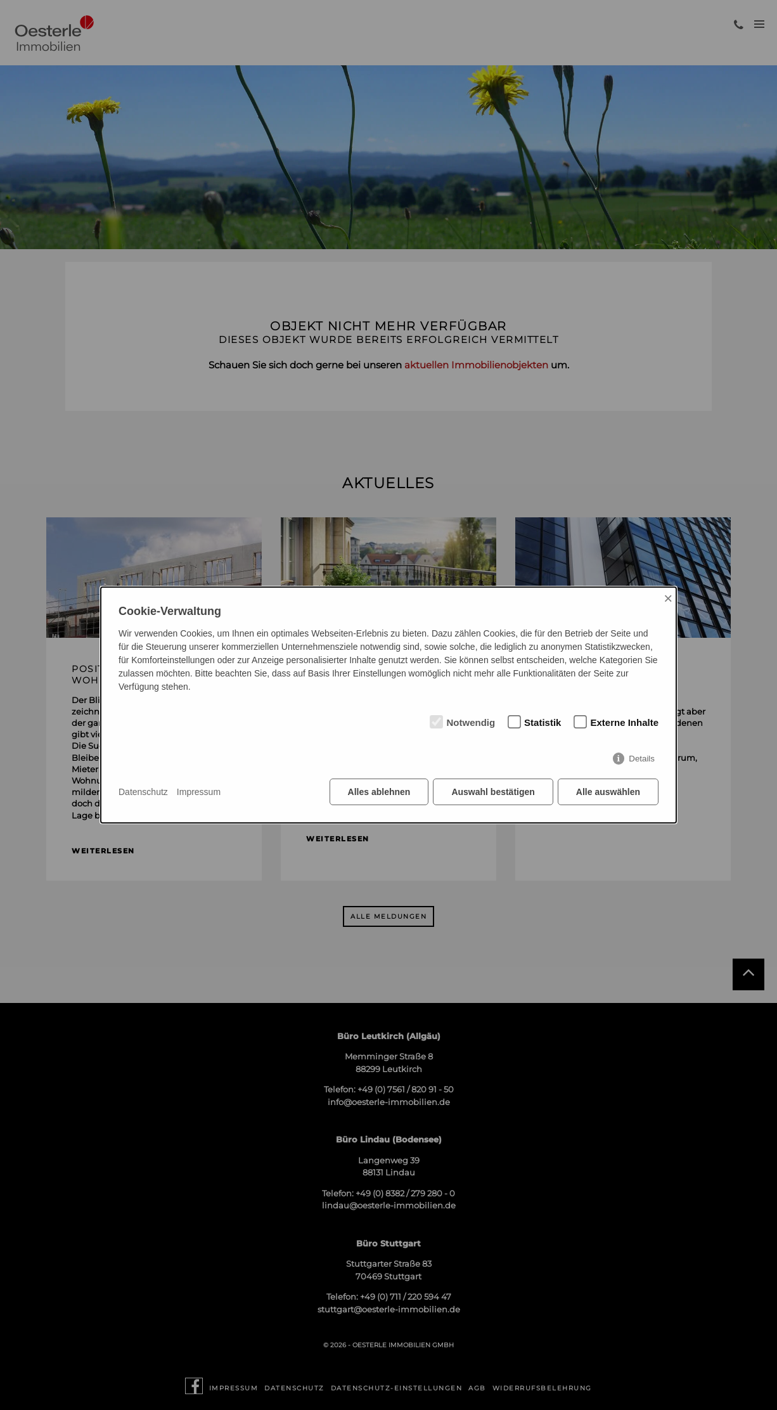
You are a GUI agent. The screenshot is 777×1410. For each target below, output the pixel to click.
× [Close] (668, 598)
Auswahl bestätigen (492, 792)
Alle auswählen (608, 792)
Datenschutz (143, 792)
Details (642, 758)
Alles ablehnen (379, 792)
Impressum (199, 792)
